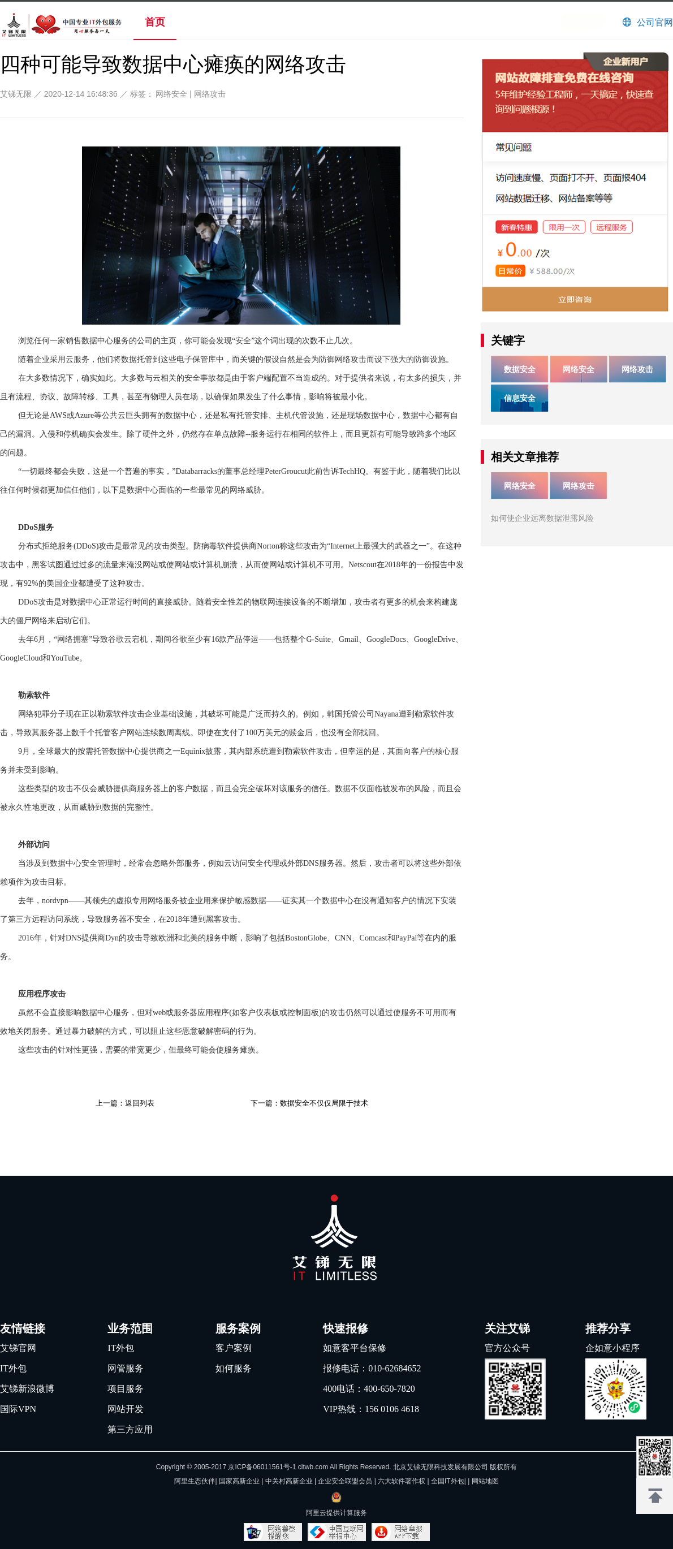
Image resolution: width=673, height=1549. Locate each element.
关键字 (508, 340)
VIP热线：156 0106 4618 (371, 1409)
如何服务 (233, 1368)
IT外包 (13, 1368)
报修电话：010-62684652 (372, 1368)
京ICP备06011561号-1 (262, 1467)
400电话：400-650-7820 (369, 1388)
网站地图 (485, 1481)
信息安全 (520, 398)
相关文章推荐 (525, 457)
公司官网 (655, 22)
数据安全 (520, 369)
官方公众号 (507, 1348)
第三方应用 (130, 1429)
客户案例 (233, 1348)
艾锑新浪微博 (27, 1388)
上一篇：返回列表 (125, 1103)
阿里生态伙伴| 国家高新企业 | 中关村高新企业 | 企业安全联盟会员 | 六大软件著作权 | (302, 1481)
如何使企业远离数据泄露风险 (542, 518)
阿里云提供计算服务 (336, 1513)
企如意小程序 (612, 1348)
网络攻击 (210, 93)
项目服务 (125, 1388)
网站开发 (125, 1409)
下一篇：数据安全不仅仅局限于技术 (309, 1103)
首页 (155, 22)
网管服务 (125, 1368)
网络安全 (171, 93)
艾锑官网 (18, 1348)
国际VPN (18, 1409)
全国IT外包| (449, 1481)
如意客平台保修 (354, 1348)
